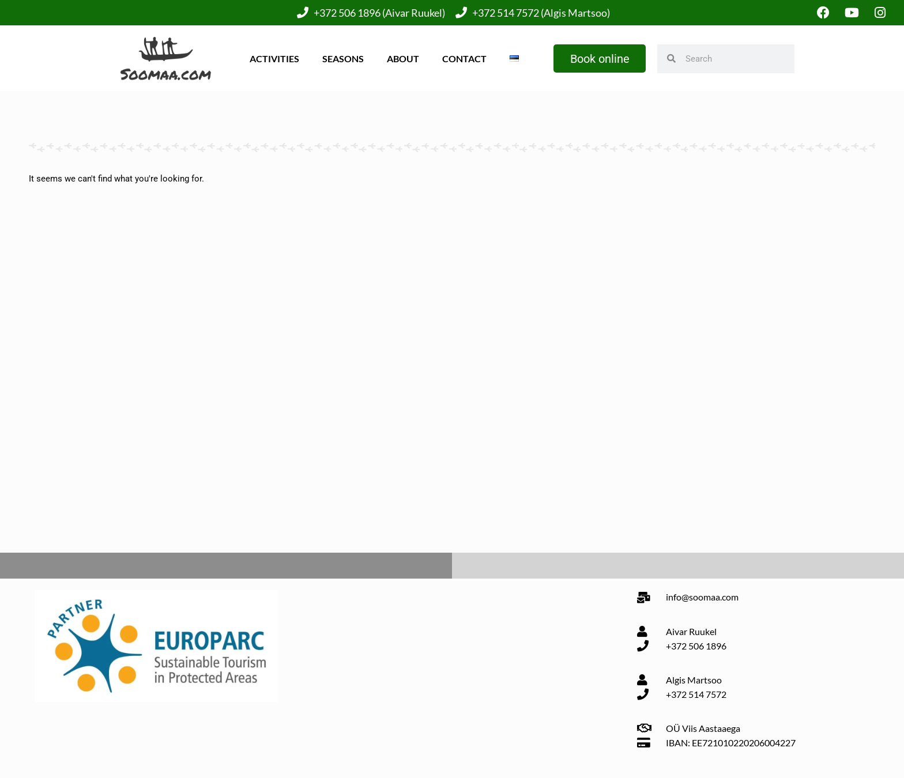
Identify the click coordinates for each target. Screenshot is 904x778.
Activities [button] (274, 58)
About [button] (402, 58)
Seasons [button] (342, 58)
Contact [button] (464, 58)
